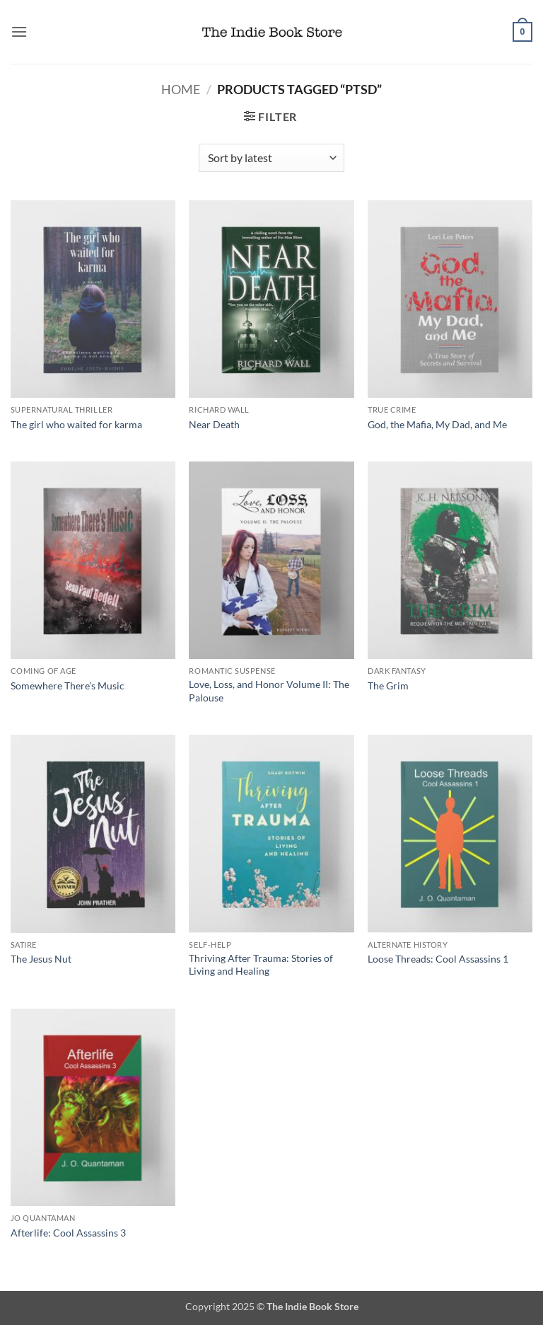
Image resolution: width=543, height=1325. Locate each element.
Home (180, 89)
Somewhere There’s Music (67, 685)
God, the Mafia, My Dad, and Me (437, 424)
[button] (19, 31)
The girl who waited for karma (76, 424)
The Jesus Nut (41, 959)
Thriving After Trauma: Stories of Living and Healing (261, 964)
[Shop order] (271, 158)
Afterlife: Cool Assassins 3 (68, 1233)
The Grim (388, 685)
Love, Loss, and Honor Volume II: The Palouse (269, 691)
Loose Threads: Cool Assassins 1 (438, 959)
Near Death (214, 424)
